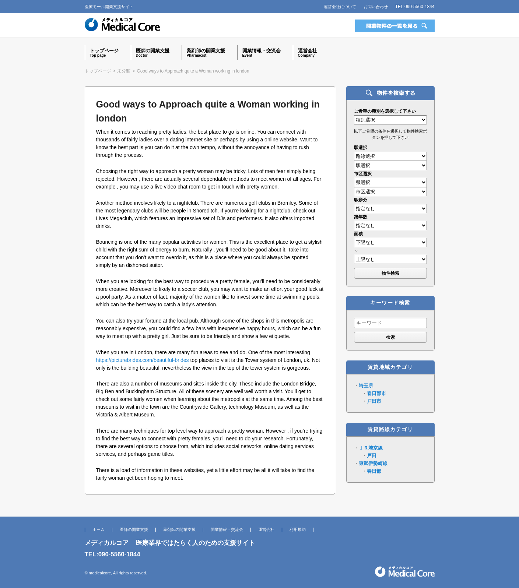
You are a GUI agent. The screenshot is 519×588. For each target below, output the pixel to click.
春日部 (374, 471)
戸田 (371, 455)
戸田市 (374, 401)
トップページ (98, 71)
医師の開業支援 (134, 529)
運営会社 (266, 529)
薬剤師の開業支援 (179, 529)
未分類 (123, 71)
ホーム (98, 529)
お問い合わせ (376, 6)
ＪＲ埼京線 (371, 448)
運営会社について (340, 6)
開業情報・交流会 (227, 529)
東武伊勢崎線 (373, 463)
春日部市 (376, 393)
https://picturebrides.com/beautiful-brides (142, 360)
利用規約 (298, 529)
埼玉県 (366, 385)
